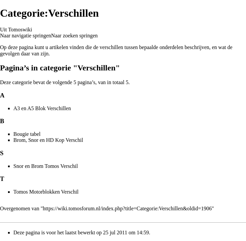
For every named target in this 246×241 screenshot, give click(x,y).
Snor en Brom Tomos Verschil (45, 166)
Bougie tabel (26, 134)
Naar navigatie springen (25, 35)
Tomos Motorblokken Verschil (46, 192)
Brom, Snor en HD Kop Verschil (48, 140)
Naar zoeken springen (74, 35)
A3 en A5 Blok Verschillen (42, 108)
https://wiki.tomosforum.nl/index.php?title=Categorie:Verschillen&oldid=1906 (127, 208)
